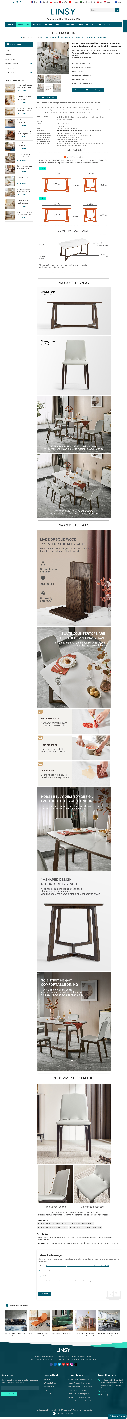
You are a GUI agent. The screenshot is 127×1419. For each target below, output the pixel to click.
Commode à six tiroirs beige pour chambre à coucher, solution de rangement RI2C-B (24, 192)
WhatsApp (97, 92)
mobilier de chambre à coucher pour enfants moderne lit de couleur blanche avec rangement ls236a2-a (24, 112)
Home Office (9, 70)
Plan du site (48, 1396)
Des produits (23, 26)
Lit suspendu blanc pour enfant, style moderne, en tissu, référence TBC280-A (24, 88)
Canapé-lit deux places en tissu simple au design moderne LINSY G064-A (24, 146)
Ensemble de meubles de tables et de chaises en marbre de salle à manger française (66, 1226)
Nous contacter (81, 92)
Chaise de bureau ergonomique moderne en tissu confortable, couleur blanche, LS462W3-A (24, 181)
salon (7, 53)
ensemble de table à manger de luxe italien (53, 1230)
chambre (8, 57)
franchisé (37, 26)
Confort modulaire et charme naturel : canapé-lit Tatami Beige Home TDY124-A (24, 100)
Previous (5, 1308)
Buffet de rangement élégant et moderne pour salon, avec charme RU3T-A (23, 123)
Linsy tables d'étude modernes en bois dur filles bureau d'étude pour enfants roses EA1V (85, 1337)
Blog (45, 1392)
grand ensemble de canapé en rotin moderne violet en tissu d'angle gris (108, 1337)
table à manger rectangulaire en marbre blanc (87, 1230)
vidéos (58, 26)
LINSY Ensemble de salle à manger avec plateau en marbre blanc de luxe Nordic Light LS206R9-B (77, 1268)
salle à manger (10, 61)
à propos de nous (50, 1385)
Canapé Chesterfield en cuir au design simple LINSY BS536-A (24, 135)
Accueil (11, 26)
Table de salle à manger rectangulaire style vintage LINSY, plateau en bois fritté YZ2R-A (24, 169)
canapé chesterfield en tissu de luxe (80, 1382)
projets (48, 26)
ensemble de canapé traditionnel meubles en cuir (80, 1403)
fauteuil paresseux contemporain (79, 1385)
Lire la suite (21, 93)
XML (45, 1400)
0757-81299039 (106, 1394)
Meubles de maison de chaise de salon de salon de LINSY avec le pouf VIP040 (39, 1337)
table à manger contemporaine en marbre (80, 1396)
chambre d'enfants (11, 66)
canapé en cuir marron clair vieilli (79, 1400)
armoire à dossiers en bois (77, 1392)
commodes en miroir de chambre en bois (80, 1389)
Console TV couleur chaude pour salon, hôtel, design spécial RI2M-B (23, 204)
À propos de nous (85, 26)
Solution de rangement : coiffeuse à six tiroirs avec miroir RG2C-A (24, 215)
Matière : (74, 1268)
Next (120, 1308)
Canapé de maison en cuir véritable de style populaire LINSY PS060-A (24, 158)
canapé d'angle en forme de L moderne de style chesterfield (15, 1337)
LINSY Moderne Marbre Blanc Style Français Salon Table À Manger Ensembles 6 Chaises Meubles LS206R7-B (82, 1246)
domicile (47, 1382)
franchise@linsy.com (107, 1397)
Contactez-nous (103, 26)
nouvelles (69, 26)
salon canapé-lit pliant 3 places (62, 1336)
